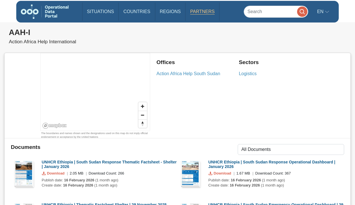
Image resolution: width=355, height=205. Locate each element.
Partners (202, 11)
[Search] (276, 11)
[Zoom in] (142, 106)
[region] (95, 92)
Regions (170, 11)
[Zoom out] (142, 115)
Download (54, 173)
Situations (100, 11)
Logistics (248, 73)
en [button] (321, 11)
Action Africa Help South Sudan (188, 73)
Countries (136, 11)
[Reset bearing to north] (142, 123)
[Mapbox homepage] (55, 126)
